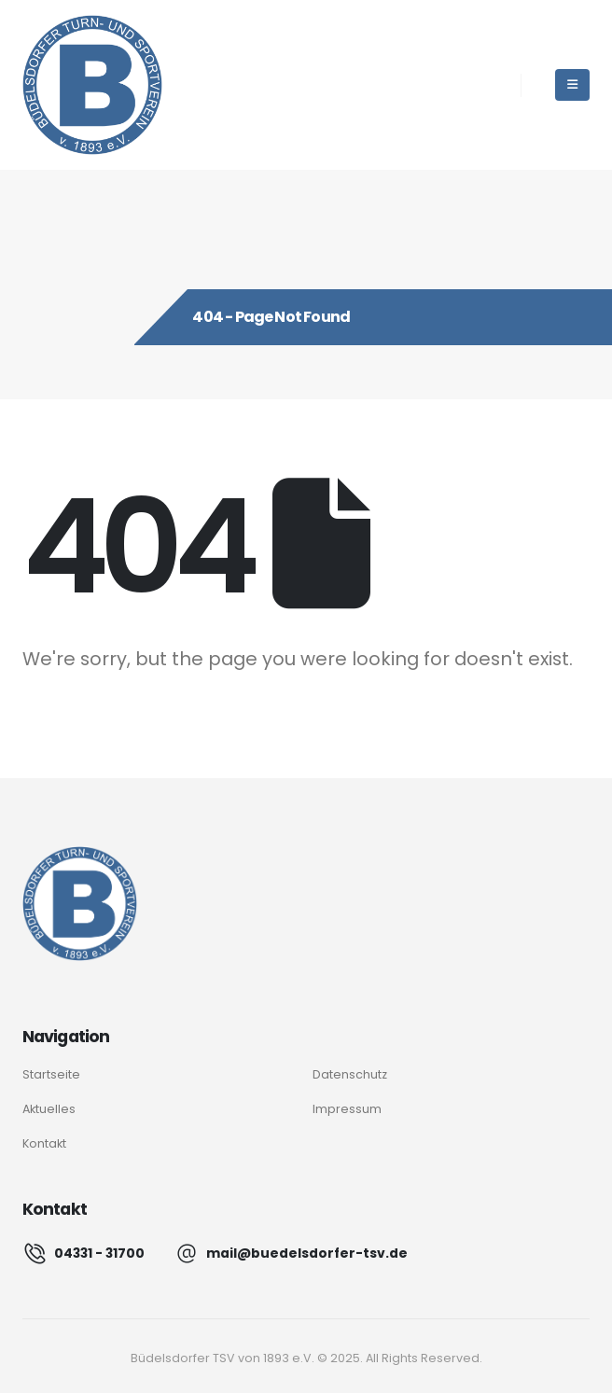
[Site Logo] (92, 85)
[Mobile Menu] (572, 85)
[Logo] (79, 903)
